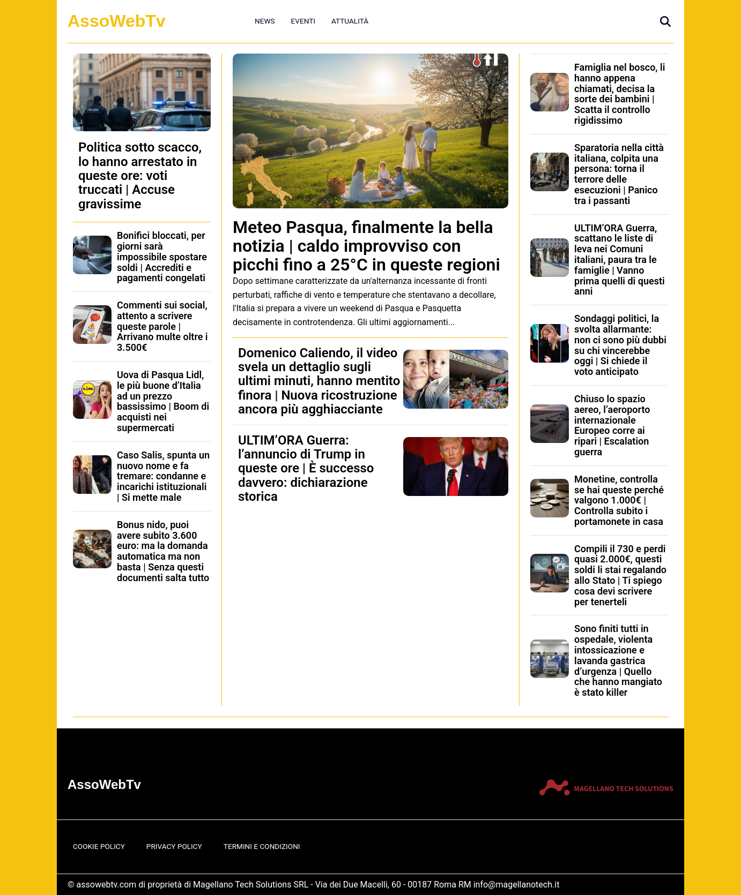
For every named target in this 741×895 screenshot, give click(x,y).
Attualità (349, 21)
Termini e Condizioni (262, 846)
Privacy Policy (174, 846)
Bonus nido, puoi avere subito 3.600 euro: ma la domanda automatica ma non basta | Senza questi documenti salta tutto (163, 551)
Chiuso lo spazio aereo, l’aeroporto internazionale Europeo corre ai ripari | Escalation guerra (612, 425)
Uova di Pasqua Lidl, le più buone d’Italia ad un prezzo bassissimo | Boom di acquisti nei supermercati (163, 401)
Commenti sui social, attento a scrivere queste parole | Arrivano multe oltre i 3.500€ (162, 326)
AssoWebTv (117, 21)
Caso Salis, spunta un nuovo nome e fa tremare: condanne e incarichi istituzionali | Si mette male (163, 476)
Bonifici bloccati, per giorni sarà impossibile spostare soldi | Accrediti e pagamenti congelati (162, 256)
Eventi (303, 21)
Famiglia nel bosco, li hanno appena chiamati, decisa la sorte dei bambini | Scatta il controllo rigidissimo (619, 94)
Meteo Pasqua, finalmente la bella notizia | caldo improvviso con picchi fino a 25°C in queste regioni (366, 246)
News (265, 21)
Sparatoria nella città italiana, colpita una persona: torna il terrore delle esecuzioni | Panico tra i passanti (619, 174)
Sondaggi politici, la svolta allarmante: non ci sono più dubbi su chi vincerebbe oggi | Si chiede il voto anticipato (620, 345)
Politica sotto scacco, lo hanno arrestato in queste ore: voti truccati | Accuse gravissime (140, 176)
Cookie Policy (99, 846)
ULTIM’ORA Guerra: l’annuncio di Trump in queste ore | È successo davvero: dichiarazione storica (306, 469)
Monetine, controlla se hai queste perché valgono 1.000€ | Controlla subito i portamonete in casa (619, 500)
